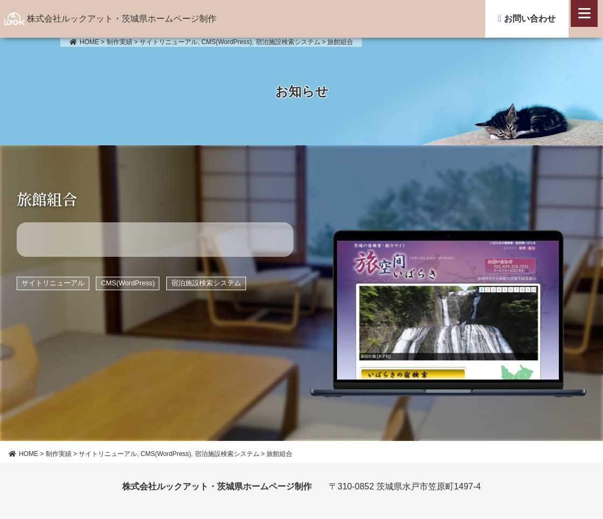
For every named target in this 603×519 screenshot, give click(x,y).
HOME (84, 42)
